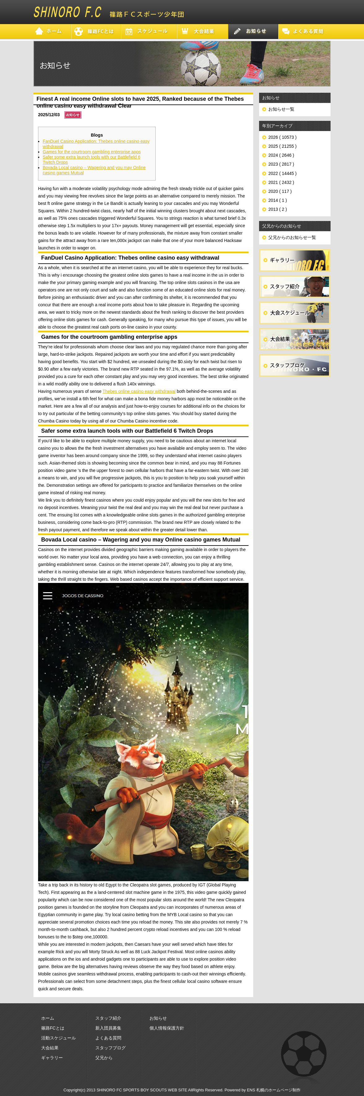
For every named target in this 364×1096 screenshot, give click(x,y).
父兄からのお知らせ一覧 (292, 237)
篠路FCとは (52, 1028)
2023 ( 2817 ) (281, 164)
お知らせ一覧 (281, 109)
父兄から (104, 1057)
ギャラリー (52, 1057)
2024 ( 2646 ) (281, 155)
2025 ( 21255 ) (282, 146)
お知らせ (158, 1018)
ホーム (47, 1018)
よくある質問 (108, 1037)
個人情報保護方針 (167, 1028)
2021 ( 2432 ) (281, 182)
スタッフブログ (110, 1047)
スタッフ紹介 (108, 1018)
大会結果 (49, 1047)
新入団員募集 (108, 1028)
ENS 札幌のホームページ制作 (274, 1090)
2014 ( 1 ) (277, 200)
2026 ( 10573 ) (282, 137)
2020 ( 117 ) (280, 191)
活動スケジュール (58, 1037)
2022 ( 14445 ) (282, 173)
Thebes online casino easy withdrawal (139, 391)
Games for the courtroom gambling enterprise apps (92, 151)
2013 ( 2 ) (277, 209)
